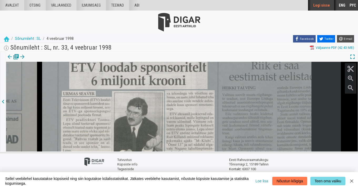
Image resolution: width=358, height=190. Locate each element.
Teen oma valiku (328, 181)
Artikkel (37, 60)
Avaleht (12, 5)
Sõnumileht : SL (28, 38)
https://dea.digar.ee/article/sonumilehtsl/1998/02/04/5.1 (49, 75)
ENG (342, 5)
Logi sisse (321, 5)
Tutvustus (124, 160)
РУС (353, 5)
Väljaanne (13, 60)
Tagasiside (125, 169)
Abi (136, 5)
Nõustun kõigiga (289, 181)
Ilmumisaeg (91, 5)
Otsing (35, 5)
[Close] (352, 181)
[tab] (13, 60)
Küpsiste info (127, 164)
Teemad (117, 5)
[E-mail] (345, 38)
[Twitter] (326, 38)
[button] (45, 60)
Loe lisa (261, 181)
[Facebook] (304, 38)
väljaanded (61, 5)
